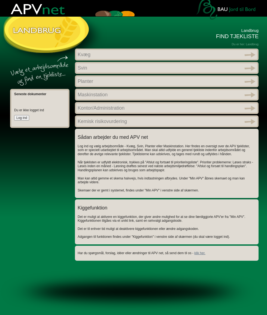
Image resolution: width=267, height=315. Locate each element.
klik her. (199, 253)
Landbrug (252, 44)
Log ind (21, 118)
